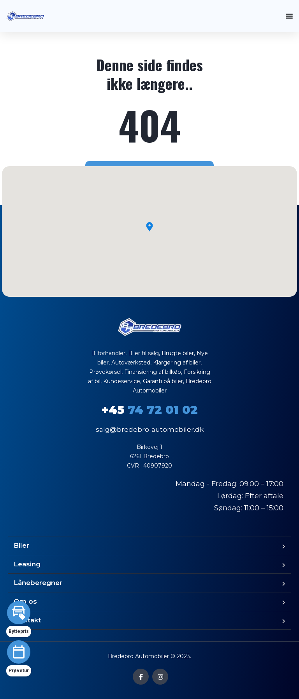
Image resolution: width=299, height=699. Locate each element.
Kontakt (27, 620)
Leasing (27, 564)
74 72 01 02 (149, 410)
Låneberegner (38, 583)
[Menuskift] (289, 16)
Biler (21, 545)
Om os (25, 601)
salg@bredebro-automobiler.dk (150, 429)
